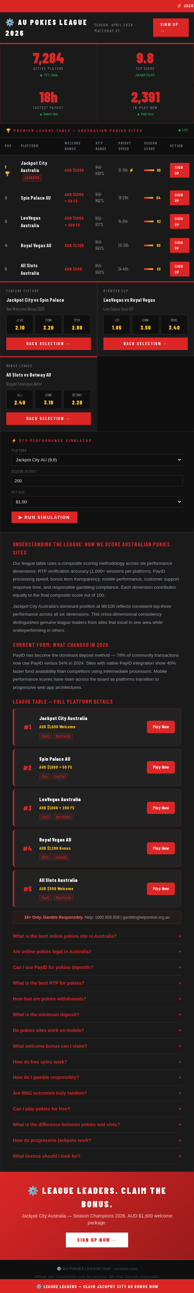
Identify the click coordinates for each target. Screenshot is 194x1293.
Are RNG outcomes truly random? (97, 1093)
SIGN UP (179, 170)
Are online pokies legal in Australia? (97, 951)
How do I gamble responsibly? (97, 1077)
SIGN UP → (169, 27)
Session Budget (24, 471)
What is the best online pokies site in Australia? (97, 936)
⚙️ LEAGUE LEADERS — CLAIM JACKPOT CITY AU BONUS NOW (97, 1286)
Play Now (161, 726)
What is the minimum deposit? (97, 1014)
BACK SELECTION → (48, 343)
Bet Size (18, 492)
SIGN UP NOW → (97, 1240)
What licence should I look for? (97, 1156)
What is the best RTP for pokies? (97, 983)
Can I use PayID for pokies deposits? (97, 967)
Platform (19, 450)
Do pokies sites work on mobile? (97, 1030)
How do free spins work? (97, 1062)
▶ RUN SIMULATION (44, 517)
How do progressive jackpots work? (97, 1140)
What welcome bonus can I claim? (97, 1046)
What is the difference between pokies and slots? (97, 1124)
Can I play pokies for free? (97, 1109)
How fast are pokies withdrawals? (97, 999)
